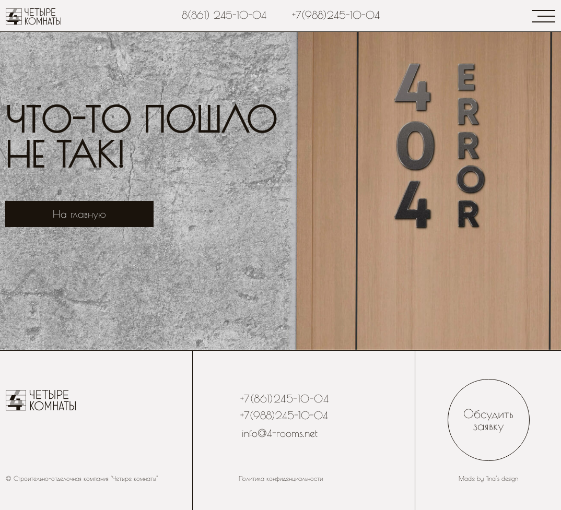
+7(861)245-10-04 (284, 399)
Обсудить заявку (488, 419)
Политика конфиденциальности (281, 478)
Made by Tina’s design (488, 478)
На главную (79, 214)
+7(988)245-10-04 (336, 15)
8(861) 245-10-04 (224, 15)
